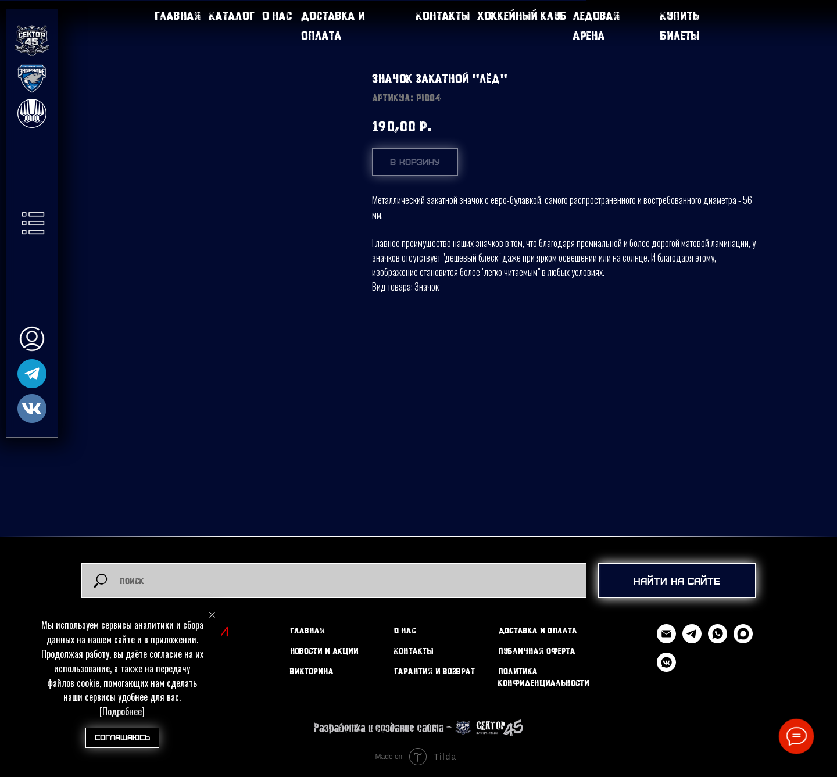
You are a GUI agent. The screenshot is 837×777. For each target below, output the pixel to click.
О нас (277, 15)
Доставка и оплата (537, 630)
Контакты (443, 15)
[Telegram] (692, 640)
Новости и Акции (324, 650)
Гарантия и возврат (434, 670)
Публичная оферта (536, 650)
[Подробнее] (122, 711)
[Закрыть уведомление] (212, 615)
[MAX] (743, 640)
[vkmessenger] (666, 669)
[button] (33, 223)
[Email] (666, 640)
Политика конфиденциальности (543, 676)
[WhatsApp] (717, 640)
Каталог (232, 15)
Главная (178, 15)
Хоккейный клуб (522, 15)
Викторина (312, 670)
